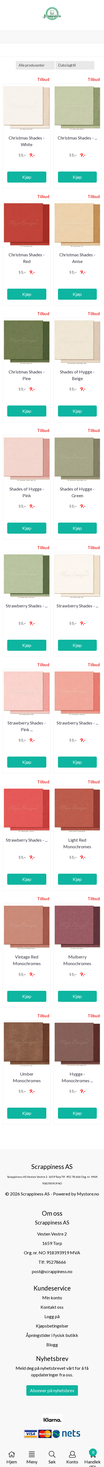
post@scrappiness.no (52, 1271)
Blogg (52, 1344)
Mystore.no (88, 1193)
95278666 (56, 1262)
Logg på (52, 1316)
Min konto (52, 1297)
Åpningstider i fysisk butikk (52, 1335)
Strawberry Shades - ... (26, 605)
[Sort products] (74, 65)
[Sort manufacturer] (35, 65)
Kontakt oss (52, 1307)
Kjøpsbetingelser (52, 1325)
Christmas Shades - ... (77, 137)
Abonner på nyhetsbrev (52, 1390)
